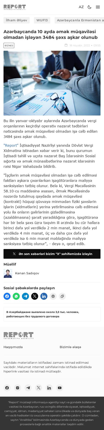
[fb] (7, 296)
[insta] (17, 387)
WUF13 (42, 20)
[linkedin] (43, 296)
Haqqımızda (13, 347)
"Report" (11, 145)
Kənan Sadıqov (21, 273)
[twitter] (34, 296)
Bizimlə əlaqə (70, 347)
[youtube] (59, 387)
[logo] (15, 7)
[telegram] (25, 296)
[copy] (62, 296)
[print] (53, 296)
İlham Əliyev (16, 20)
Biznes (9, 45)
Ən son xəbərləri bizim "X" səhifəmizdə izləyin (52, 254)
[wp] (16, 296)
